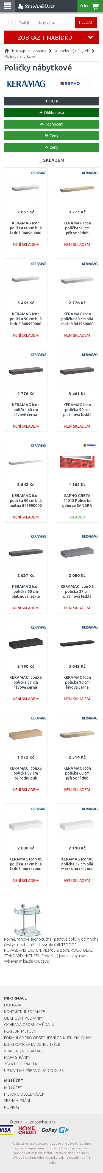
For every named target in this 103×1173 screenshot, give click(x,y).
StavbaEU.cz (45, 1122)
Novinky (12, 1107)
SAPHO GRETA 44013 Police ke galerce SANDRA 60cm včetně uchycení (77, 505)
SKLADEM (53, 160)
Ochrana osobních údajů (29, 1024)
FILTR (51, 101)
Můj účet (13, 1087)
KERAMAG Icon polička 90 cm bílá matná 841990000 (26, 500)
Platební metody (20, 1031)
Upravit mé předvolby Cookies (33, 1070)
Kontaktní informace (24, 1011)
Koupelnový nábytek (71, 51)
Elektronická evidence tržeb (32, 1044)
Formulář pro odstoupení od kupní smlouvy (47, 1038)
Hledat (86, 22)
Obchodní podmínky (23, 1018)
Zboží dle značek (20, 1064)
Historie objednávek (24, 1094)
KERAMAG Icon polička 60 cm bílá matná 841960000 (77, 319)
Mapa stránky (17, 1057)
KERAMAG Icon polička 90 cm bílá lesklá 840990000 (26, 319)
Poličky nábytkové (20, 56)
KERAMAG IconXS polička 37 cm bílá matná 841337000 (77, 864)
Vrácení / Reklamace (24, 1051)
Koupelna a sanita (31, 51)
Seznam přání (17, 1100)
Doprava (12, 1005)
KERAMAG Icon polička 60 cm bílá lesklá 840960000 (26, 228)
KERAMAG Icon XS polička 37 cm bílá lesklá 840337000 (25, 864)
